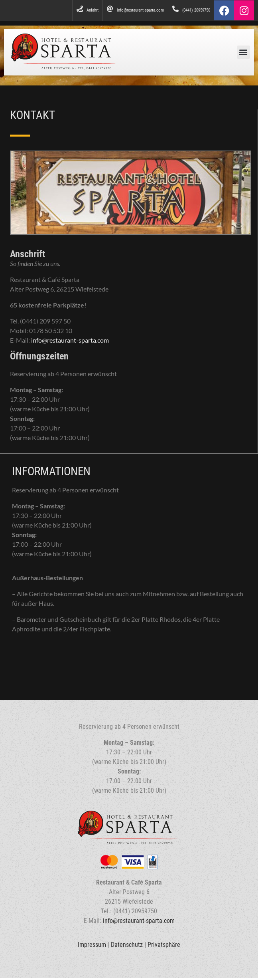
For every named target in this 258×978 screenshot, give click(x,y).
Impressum (92, 944)
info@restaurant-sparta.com (70, 340)
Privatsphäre (164, 944)
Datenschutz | (129, 944)
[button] (243, 52)
